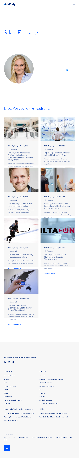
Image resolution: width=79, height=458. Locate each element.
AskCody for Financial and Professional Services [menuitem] (19, 413)
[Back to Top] (7, 448)
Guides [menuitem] (42, 409)
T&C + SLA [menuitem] (7, 437)
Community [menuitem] (8, 371)
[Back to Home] (10, 4)
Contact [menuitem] (42, 393)
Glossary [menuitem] (7, 403)
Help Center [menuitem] (8, 396)
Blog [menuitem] (5, 383)
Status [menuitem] (6, 393)
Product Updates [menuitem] (9, 376)
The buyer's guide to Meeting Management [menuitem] (53, 413)
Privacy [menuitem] (58, 437)
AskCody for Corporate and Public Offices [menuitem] (17, 417)
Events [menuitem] (6, 389)
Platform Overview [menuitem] (46, 383)
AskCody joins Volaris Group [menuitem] (49, 403)
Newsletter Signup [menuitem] (10, 386)
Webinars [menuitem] (7, 379)
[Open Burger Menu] (74, 4)
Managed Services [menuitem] (24, 437)
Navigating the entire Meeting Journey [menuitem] (52, 379)
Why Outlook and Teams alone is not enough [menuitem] (54, 417)
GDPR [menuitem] (65, 437)
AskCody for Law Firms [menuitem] (11, 420)
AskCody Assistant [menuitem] (46, 400)
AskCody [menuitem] (43, 371)
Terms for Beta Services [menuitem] (38, 437)
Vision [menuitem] (41, 389)
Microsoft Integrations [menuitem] (47, 386)
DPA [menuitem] (14, 437)
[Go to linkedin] (67, 70)
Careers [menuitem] (42, 396)
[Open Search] (68, 4)
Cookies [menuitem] (50, 437)
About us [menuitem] (42, 376)
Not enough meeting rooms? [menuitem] (13, 400)
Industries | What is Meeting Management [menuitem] (18, 409)
